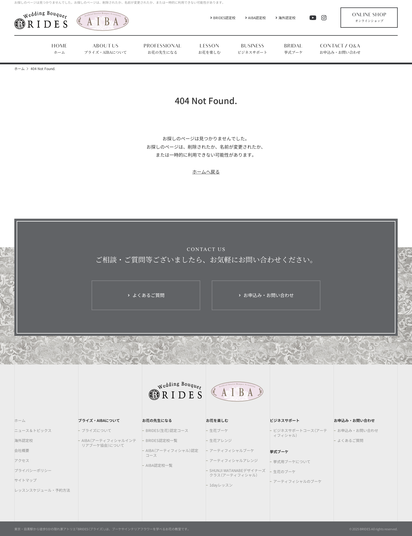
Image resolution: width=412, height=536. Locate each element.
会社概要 (21, 450)
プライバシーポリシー (33, 470)
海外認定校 (287, 17)
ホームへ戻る (206, 171)
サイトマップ (25, 480)
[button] (105, 49)
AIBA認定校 (257, 17)
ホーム (19, 68)
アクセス (21, 460)
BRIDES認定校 (224, 17)
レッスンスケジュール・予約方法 (42, 490)
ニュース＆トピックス (33, 430)
